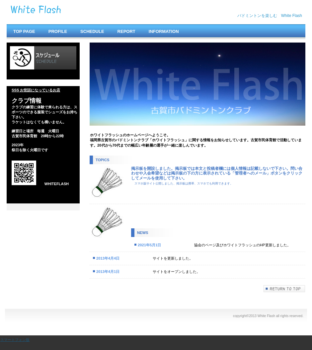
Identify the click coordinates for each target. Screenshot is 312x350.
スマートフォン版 (15, 340)
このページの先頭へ (284, 288)
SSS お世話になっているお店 (36, 90)
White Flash (76, 12)
